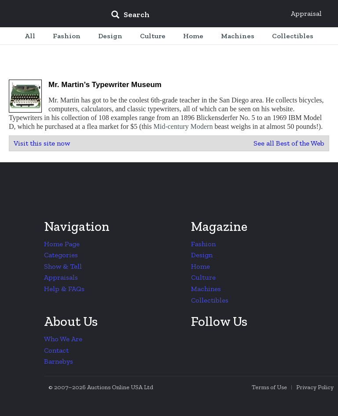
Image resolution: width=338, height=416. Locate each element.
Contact (56, 350)
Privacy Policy (315, 387)
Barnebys (58, 361)
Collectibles (209, 300)
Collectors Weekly (51, 14)
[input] (194, 16)
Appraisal (306, 13)
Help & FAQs (64, 289)
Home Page (62, 244)
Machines (206, 289)
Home (200, 266)
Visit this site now (42, 143)
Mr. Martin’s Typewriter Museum (105, 84)
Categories (61, 255)
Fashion (203, 244)
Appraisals (61, 277)
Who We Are (63, 339)
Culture (203, 277)
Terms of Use (269, 387)
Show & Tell (63, 266)
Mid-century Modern (183, 126)
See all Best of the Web (289, 143)
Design (202, 255)
